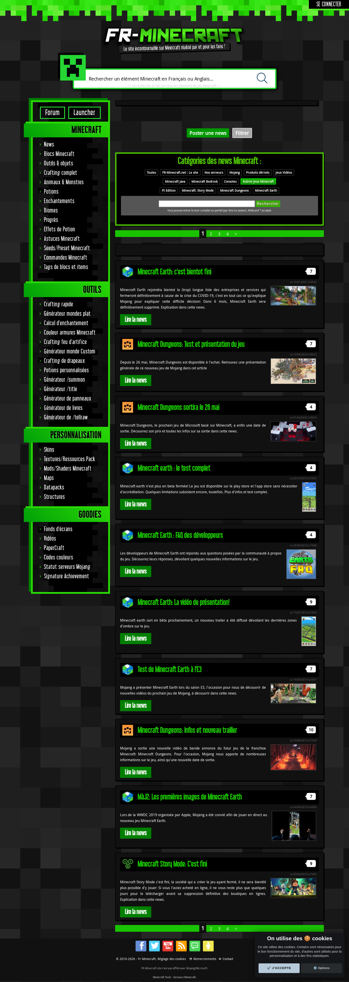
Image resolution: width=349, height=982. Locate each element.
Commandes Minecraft (65, 257)
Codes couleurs (58, 557)
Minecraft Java (175, 181)
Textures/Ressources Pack (69, 459)
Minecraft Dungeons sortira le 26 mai (178, 408)
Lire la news (136, 319)
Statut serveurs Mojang (67, 567)
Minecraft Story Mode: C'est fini (172, 864)
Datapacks (54, 487)
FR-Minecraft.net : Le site (180, 172)
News (49, 144)
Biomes (51, 210)
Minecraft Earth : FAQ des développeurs (180, 535)
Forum (52, 113)
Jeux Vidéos (284, 172)
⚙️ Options (321, 968)
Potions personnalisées (66, 370)
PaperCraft (54, 548)
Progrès (51, 220)
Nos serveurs (213, 172)
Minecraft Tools (162, 977)
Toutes (151, 172)
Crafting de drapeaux (64, 361)
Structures (54, 497)
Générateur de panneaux (67, 398)
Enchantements (59, 201)
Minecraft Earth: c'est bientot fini (174, 272)
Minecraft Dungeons (234, 190)
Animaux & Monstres (64, 182)
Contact (228, 959)
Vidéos (50, 538)
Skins (49, 450)
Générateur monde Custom (69, 351)
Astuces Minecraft (62, 239)
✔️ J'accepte (279, 968)
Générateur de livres (63, 408)
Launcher (84, 113)
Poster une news (207, 133)
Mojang (234, 172)
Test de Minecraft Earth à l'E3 (170, 670)
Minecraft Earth (266, 190)
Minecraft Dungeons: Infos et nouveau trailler (187, 730)
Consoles (230, 181)
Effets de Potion (59, 229)
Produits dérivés (257, 172)
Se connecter (328, 4)
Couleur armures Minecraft (70, 332)
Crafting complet (60, 173)
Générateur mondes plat (67, 314)
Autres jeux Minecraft (258, 181)
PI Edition (169, 190)
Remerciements (204, 959)
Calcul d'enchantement (66, 323)
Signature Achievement (66, 576)
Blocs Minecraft (59, 154)
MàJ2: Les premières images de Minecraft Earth (190, 797)
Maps (49, 478)
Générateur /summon (64, 380)
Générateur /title (60, 389)
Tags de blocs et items (66, 267)
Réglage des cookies (172, 959)
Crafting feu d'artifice (65, 342)
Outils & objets (58, 163)
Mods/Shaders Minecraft (68, 468)
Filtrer (242, 133)
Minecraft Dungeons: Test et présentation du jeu (191, 345)
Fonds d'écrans (58, 529)
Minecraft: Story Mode (198, 190)
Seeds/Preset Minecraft (67, 248)
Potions (51, 192)
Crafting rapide (58, 304)
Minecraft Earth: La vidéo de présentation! (183, 603)
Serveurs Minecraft (184, 977)
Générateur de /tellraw (66, 417)
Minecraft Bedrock (204, 181)
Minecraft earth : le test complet (174, 468)
